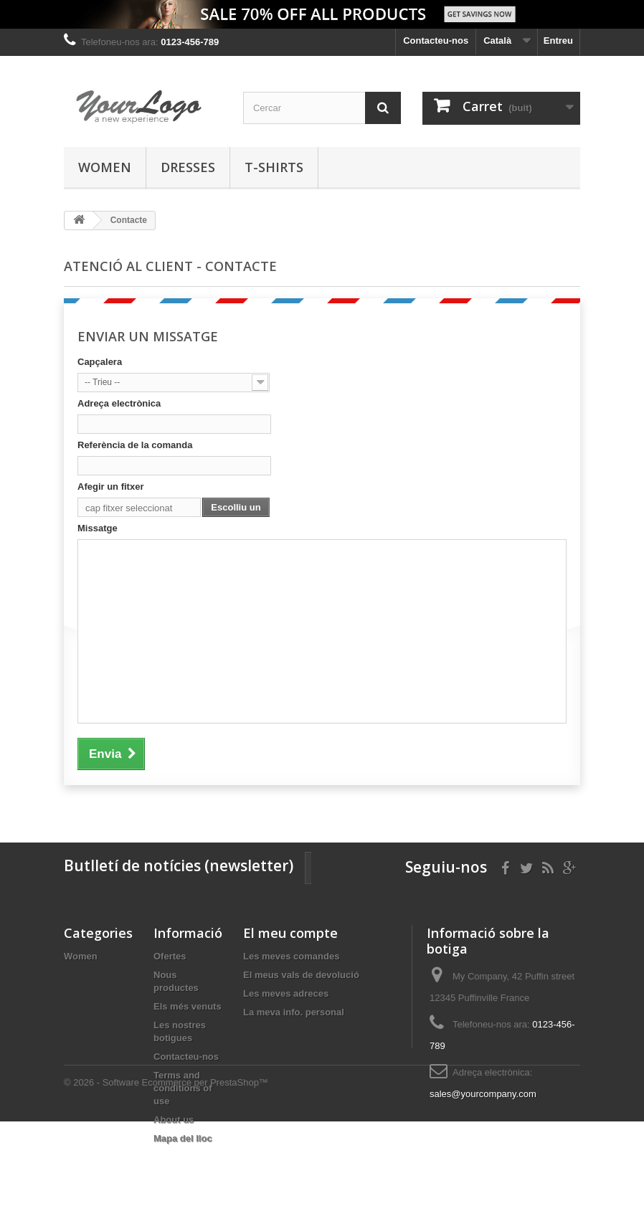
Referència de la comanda (134, 445)
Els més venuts (187, 1006)
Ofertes (169, 956)
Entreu (558, 40)
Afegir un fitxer (110, 486)
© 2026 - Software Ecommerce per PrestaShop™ (166, 1190)
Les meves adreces (285, 993)
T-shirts (274, 167)
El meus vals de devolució (301, 974)
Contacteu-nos (435, 40)
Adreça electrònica (119, 403)
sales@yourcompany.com (483, 1093)
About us (173, 1119)
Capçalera (99, 361)
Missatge (97, 528)
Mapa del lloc (182, 1138)
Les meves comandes (291, 956)
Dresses (188, 167)
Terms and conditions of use (182, 1088)
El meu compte (290, 932)
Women (104, 167)
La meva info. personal (293, 1012)
